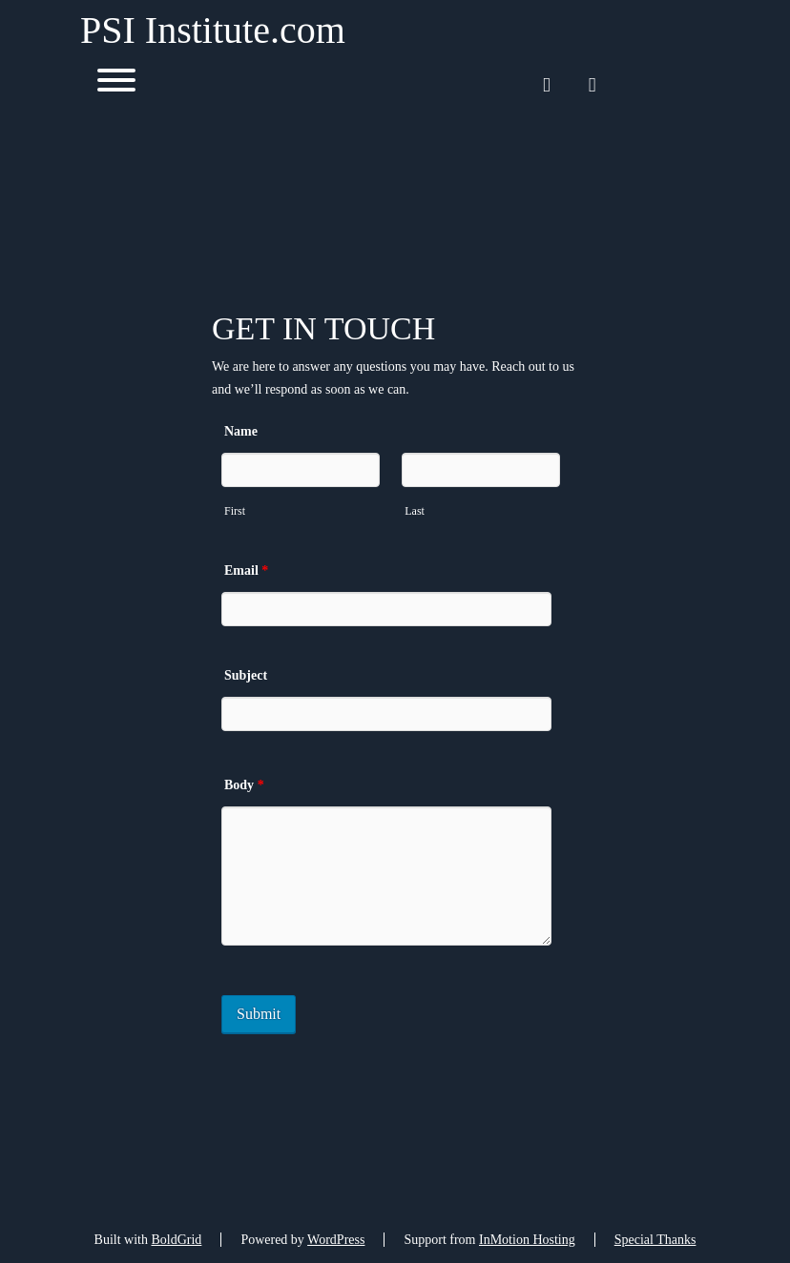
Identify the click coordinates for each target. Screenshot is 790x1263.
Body (244, 785)
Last (415, 511)
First (234, 511)
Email (246, 570)
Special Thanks (655, 1239)
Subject (245, 675)
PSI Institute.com (212, 30)
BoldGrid (176, 1239)
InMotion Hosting (527, 1239)
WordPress (335, 1239)
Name (241, 431)
